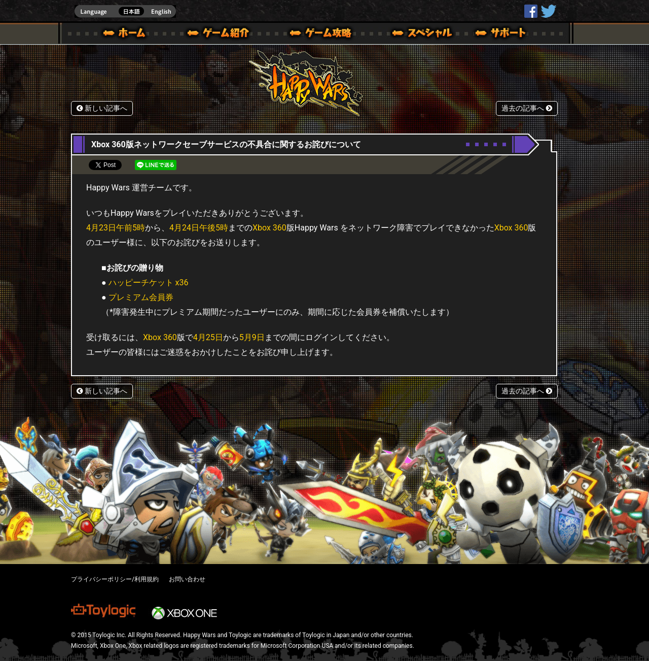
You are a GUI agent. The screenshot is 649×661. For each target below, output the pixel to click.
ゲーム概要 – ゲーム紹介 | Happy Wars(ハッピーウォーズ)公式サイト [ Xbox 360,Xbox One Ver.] (221, 34)
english (125, 11)
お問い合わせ (187, 579)
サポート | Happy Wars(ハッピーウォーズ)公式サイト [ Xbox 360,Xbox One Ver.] (501, 34)
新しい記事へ (102, 108)
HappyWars (531, 11)
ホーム (128, 34)
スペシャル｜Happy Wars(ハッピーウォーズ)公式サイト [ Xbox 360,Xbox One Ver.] (408, 34)
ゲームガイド (315, 34)
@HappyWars (548, 11)
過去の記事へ (526, 108)
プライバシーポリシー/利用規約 (115, 579)
